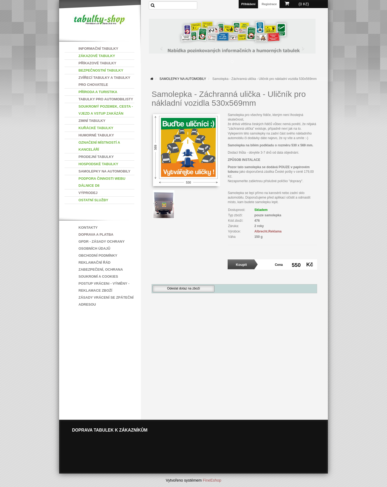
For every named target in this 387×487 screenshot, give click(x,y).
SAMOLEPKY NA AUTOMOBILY (104, 171)
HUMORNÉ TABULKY (96, 135)
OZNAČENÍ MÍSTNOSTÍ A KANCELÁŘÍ (99, 145)
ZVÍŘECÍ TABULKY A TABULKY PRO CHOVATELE (104, 81)
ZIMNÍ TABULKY (91, 121)
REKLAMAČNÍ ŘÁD (94, 262)
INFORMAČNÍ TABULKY (98, 49)
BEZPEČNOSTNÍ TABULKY (100, 70)
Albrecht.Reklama (267, 231)
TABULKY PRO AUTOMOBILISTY (105, 99)
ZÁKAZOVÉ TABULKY (96, 56)
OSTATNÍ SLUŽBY (93, 200)
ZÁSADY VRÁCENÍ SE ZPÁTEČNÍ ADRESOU (106, 300)
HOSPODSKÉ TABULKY (98, 164)
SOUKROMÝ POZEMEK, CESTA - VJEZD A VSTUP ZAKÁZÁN (105, 109)
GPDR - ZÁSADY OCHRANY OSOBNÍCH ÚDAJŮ (101, 244)
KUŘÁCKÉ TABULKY (95, 128)
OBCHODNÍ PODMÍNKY (97, 255)
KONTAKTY (88, 227)
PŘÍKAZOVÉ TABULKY (97, 63)
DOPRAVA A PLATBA (95, 234)
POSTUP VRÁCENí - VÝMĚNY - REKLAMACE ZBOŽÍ (104, 286)
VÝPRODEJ (88, 193)
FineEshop (212, 480)
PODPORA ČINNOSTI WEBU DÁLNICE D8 (101, 182)
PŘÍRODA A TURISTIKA (97, 92)
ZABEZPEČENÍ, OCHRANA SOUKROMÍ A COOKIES (100, 272)
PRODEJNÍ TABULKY (96, 157)
